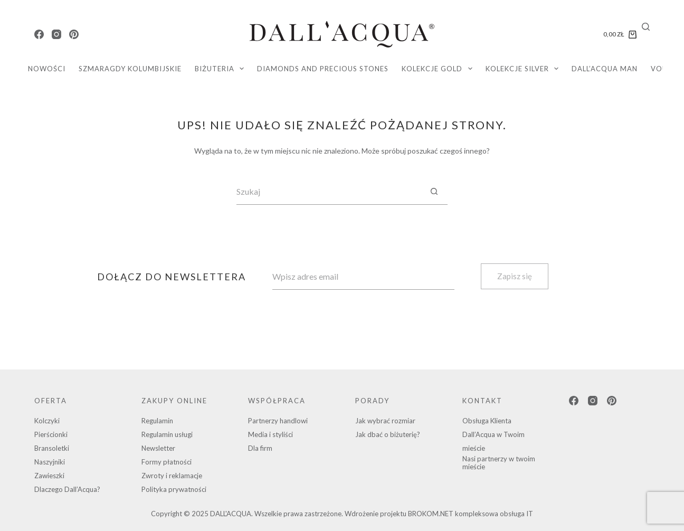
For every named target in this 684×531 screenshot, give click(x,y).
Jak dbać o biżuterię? (387, 434)
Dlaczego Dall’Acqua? (67, 489)
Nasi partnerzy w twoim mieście (498, 462)
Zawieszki (49, 475)
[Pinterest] (74, 34)
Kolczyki (47, 420)
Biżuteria (222, 68)
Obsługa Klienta (486, 420)
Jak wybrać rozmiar (385, 420)
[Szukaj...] (328, 191)
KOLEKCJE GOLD (439, 68)
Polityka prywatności (173, 489)
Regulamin (157, 420)
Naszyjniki (49, 462)
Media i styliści (270, 434)
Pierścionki (51, 434)
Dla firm (260, 448)
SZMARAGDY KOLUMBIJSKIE (130, 68)
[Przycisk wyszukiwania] (434, 191)
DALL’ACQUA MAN (605, 68)
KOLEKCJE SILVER (524, 68)
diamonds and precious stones (322, 68)
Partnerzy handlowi (278, 420)
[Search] (646, 27)
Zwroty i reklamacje (171, 475)
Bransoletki (51, 448)
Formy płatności (166, 462)
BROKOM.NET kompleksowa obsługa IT (470, 513)
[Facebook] (39, 34)
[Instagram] (56, 34)
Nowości (46, 68)
